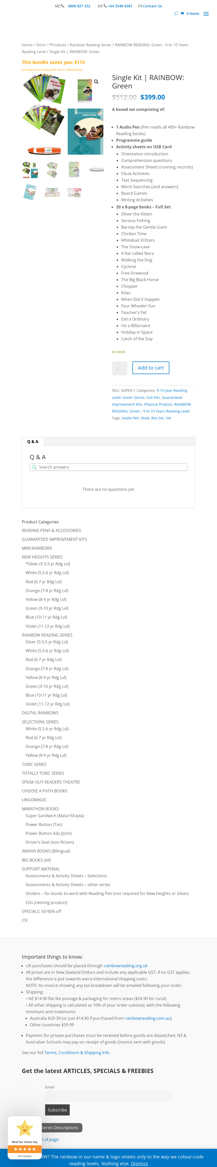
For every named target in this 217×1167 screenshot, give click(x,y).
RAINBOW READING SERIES (47, 635)
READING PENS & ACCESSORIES (51, 530)
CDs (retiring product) (46, 902)
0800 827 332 (79, 6)
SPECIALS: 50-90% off (41, 911)
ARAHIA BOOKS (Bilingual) (46, 851)
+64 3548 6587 (120, 6)
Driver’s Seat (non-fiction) (50, 842)
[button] (96, 81)
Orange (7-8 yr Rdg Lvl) (47, 590)
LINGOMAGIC (34, 800)
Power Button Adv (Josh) (49, 833)
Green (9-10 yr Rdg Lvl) (47, 608)
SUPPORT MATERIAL (41, 869)
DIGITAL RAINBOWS (40, 713)
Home (27, 44)
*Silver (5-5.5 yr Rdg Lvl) (48, 564)
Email (50, 1087)
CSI (25, 920)
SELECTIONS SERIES (40, 722)
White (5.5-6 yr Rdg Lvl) (47, 572)
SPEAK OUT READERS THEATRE (51, 782)
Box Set (157, 418)
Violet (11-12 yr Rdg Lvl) (48, 626)
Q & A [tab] (32, 441)
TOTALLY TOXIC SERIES (43, 773)
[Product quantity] (119, 368)
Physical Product (158, 404)
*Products (57, 44)
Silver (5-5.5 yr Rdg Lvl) (47, 642)
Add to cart (151, 367)
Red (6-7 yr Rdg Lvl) (44, 582)
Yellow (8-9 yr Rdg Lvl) (46, 599)
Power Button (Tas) (44, 824)
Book (145, 418)
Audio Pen (130, 418)
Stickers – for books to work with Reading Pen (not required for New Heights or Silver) (107, 893)
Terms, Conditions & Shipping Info (77, 1052)
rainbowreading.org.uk (126, 965)
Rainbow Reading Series (90, 44)
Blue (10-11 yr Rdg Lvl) (46, 617)
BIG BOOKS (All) (36, 860)
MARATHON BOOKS (40, 809)
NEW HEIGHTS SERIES (42, 557)
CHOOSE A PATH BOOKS (44, 791)
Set (168, 418)
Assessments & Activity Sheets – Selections (66, 876)
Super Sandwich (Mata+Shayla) (55, 815)
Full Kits (153, 397)
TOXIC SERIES (34, 764)
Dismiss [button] (139, 1163)
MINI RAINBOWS (37, 548)
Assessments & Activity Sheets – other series (68, 884)
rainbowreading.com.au (148, 1018)
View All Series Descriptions (52, 1127)
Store (40, 44)
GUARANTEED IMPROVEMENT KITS (54, 539)
